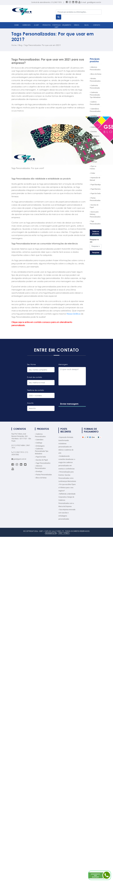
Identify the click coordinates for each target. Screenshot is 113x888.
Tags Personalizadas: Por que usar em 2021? (42, 45)
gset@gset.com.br (94, 2)
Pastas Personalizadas (43, 475)
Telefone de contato (35, 390)
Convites (93, 132)
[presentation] (78, 399)
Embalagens (94, 136)
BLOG (87, 25)
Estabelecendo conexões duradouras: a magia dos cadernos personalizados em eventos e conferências (66, 462)
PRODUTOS (46, 25)
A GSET (36, 25)
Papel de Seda (95, 193)
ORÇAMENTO (66, 25)
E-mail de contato (34, 377)
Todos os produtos (95, 232)
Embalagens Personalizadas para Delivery (95, 143)
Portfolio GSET (56, 26)
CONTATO (96, 25)
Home (13, 45)
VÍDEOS (76, 25)
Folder (92, 173)
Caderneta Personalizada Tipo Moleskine (95, 95)
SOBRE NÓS (26, 25)
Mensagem (63, 364)
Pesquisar (95, 252)
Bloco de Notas (95, 74)
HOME (16, 25)
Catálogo (93, 127)
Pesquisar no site (94, 241)
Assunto (30, 403)
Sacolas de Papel (41, 460)
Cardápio (93, 116)
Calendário (39, 440)
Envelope (93, 162)
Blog (20, 45)
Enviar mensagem (69, 403)
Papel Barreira (95, 189)
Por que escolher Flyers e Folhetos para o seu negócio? (67, 488)
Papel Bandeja (95, 185)
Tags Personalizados (42, 463)
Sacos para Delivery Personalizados (95, 214)
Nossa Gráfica (73, 314)
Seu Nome (31, 364)
